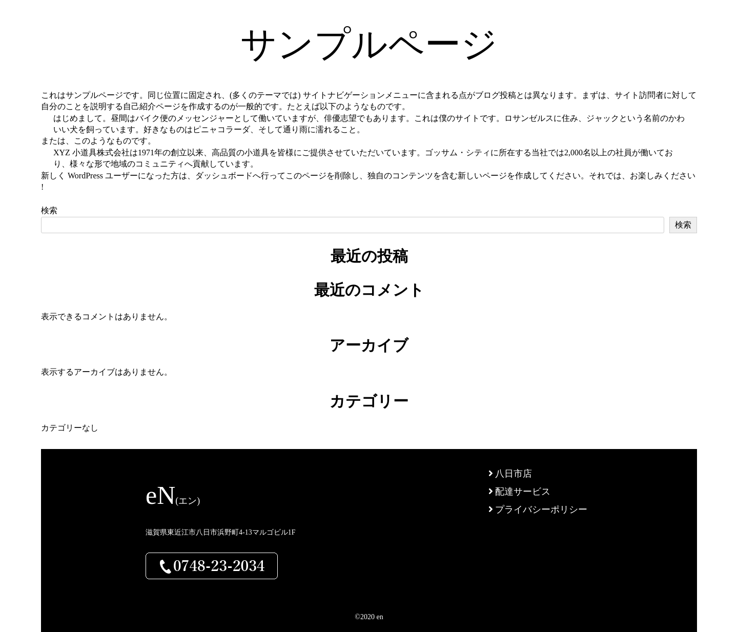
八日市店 (510, 473)
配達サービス (519, 491)
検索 (49, 210)
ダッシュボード (224, 175)
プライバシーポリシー (538, 509)
